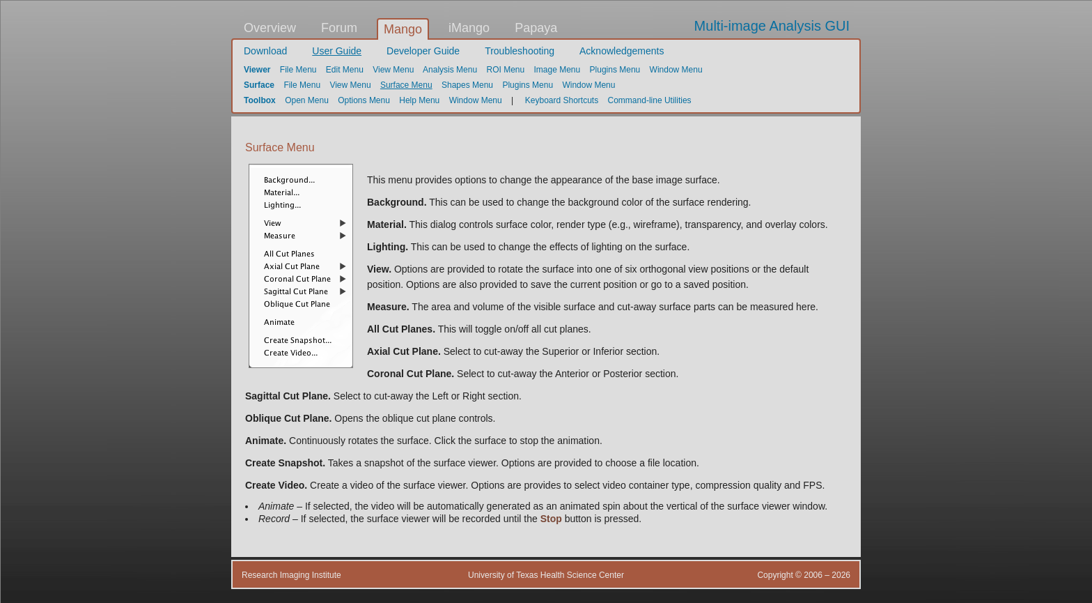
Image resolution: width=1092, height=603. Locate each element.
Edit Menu (345, 70)
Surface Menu (406, 85)
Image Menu (557, 70)
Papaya (536, 28)
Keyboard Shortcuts (561, 100)
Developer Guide (423, 50)
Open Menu (307, 100)
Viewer (257, 70)
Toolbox (260, 100)
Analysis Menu (450, 70)
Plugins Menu (615, 70)
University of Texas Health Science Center (546, 575)
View (378, 269)
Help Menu (419, 100)
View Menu (393, 70)
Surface (259, 85)
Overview (270, 28)
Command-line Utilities (650, 100)
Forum (339, 28)
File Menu (298, 70)
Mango (403, 29)
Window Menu (676, 70)
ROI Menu (505, 70)
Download (265, 50)
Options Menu (364, 100)
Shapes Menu (467, 85)
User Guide (336, 50)
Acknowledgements (621, 50)
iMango (469, 28)
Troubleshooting (519, 50)
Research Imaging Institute (291, 575)
